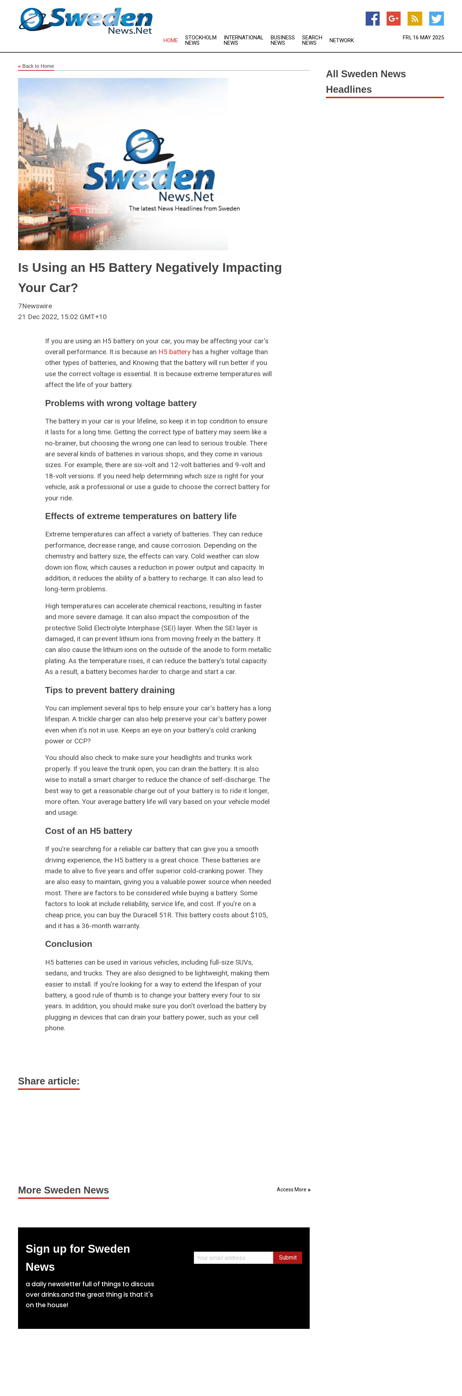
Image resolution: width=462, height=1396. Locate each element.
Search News (312, 40)
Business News (283, 40)
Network (342, 40)
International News (243, 40)
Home (171, 40)
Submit (288, 1257)
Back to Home (36, 66)
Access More (291, 1189)
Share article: (49, 1081)
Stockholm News (201, 40)
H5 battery (174, 352)
